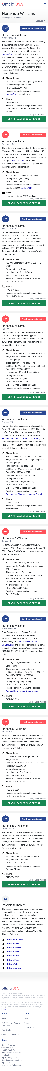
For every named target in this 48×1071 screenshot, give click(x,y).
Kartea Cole (7, 54)
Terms (26, 1018)
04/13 (13, 1047)
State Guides (6, 1030)
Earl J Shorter (18, 161)
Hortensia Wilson (11, 964)
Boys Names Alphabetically (11, 1065)
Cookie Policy (29, 1027)
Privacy (27, 1023)
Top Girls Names (7, 1063)
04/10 (13, 1050)
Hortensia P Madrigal (32, 439)
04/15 (3, 1047)
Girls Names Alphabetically (11, 1060)
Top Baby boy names (9, 1058)
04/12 (3, 1050)
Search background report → (33, 28)
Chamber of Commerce (10, 1035)
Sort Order (39, 21)
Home (3, 1018)
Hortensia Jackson (11, 968)
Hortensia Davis (10, 960)
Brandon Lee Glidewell (12, 439)
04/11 (8, 1050)
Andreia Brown (23, 642)
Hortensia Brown (10, 955)
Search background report (24, 119)
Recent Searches (8, 1045)
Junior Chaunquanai (29, 691)
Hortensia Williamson (12, 939)
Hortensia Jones (10, 951)
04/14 (8, 1047)
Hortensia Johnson (11, 947)
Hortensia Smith (10, 943)
